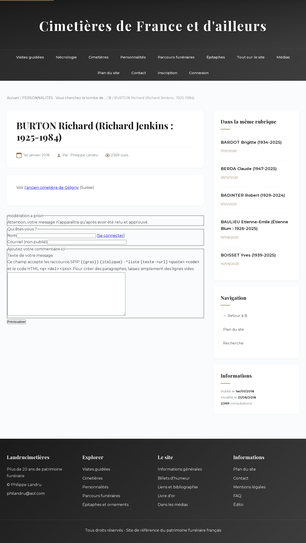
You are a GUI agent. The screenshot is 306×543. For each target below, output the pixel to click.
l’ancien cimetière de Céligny (51, 187)
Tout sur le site (251, 57)
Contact (138, 73)
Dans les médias (173, 504)
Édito (238, 504)
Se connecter (111, 235)
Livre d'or (166, 496)
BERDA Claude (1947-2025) (249, 168)
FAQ (237, 496)
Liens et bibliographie (178, 487)
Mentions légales (249, 487)
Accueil (13, 98)
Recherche (233, 343)
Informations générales (180, 469)
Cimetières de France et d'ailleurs (153, 25)
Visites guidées (30, 57)
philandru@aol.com (26, 493)
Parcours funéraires (176, 57)
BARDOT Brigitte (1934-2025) (251, 142)
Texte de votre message (30, 255)
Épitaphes (215, 57)
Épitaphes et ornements (105, 504)
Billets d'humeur (174, 478)
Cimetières (99, 57)
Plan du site (109, 73)
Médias (283, 57)
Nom (12, 235)
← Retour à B (235, 315)
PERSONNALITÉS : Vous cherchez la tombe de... (63, 98)
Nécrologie (66, 57)
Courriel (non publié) (27, 242)
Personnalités (133, 57)
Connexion (199, 73)
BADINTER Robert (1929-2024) (253, 195)
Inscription (167, 73)
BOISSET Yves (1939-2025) (248, 255)
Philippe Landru (84, 155)
